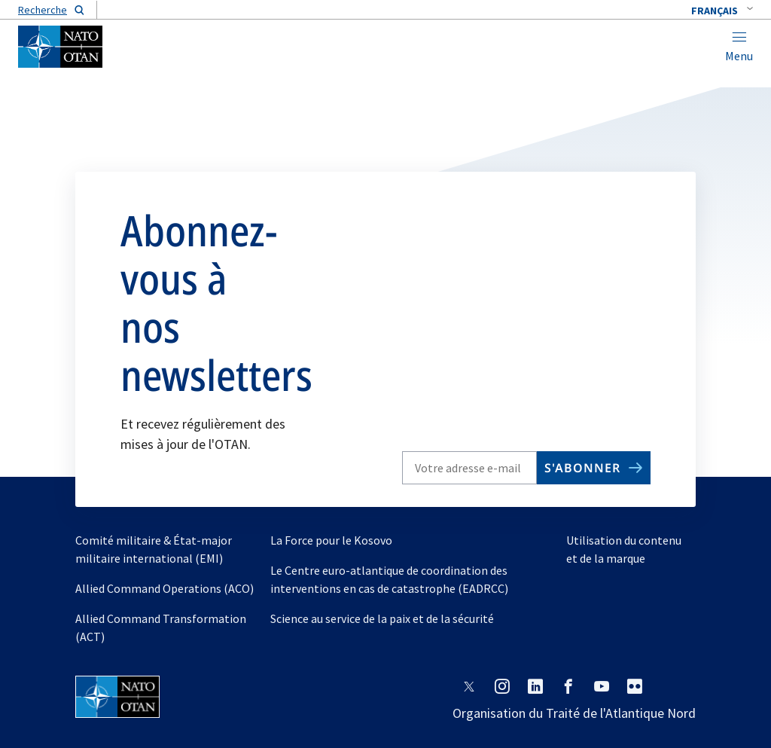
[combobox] (722, 11)
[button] (722, 11)
